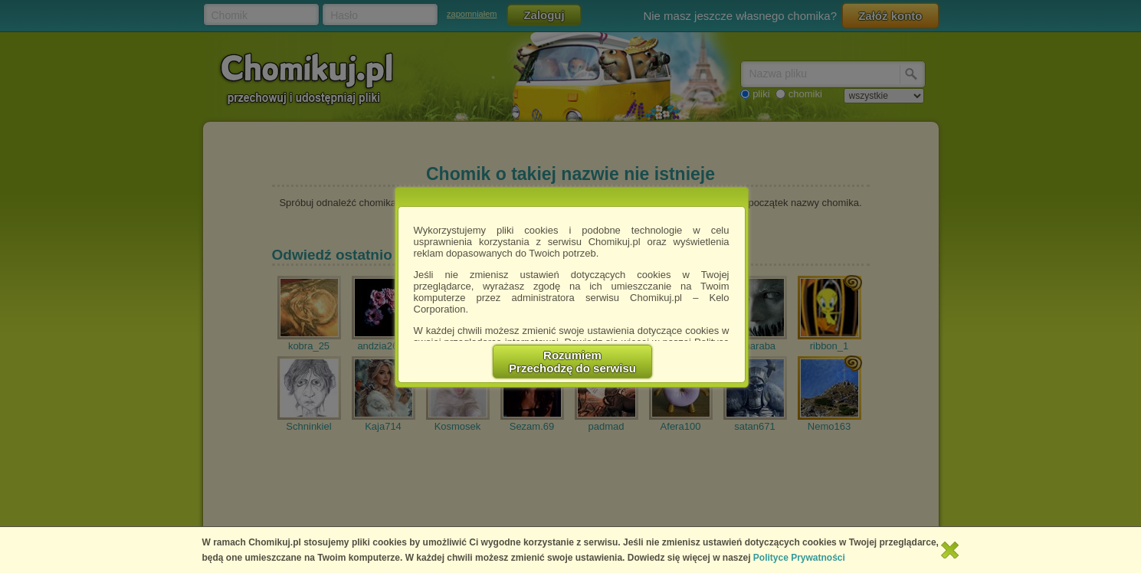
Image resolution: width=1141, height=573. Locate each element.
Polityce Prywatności (799, 557)
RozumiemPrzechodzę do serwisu (572, 362)
